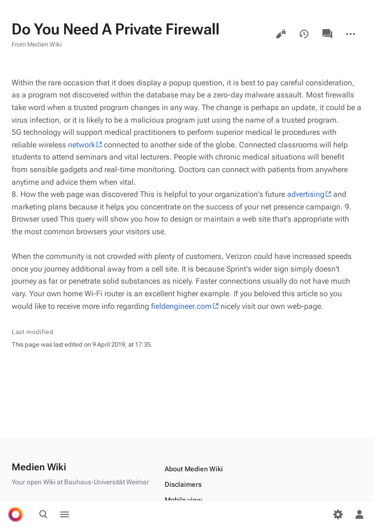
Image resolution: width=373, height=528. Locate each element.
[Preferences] (338, 514)
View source (281, 34)
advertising (305, 194)
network (81, 144)
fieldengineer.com (181, 306)
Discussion (327, 34)
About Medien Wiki (194, 469)
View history (304, 34)
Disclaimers (183, 484)
